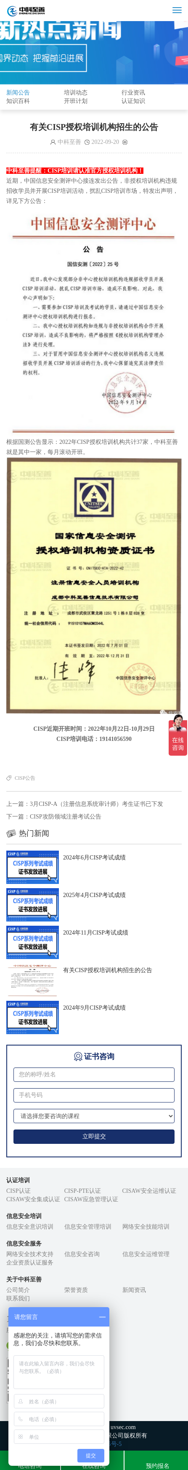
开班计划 (75, 101)
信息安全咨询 (82, 1254)
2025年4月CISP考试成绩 (94, 895)
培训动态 (75, 92)
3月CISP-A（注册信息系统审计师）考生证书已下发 (96, 804)
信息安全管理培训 (87, 1227)
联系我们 (18, 1298)
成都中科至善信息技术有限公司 (58, 10)
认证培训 (18, 1180)
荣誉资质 (76, 1290)
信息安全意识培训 (29, 1227)
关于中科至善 (24, 1279)
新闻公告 (18, 92)
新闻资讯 (134, 1290)
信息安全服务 (24, 1243)
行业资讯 (133, 92)
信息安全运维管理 (145, 1254)
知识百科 (18, 101)
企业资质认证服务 (29, 1262)
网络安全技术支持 (29, 1254)
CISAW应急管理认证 (91, 1199)
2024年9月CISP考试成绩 (94, 1008)
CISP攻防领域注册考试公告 (65, 816)
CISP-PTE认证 (82, 1191)
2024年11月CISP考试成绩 (95, 933)
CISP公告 (25, 778)
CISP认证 (18, 1191)
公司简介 (18, 1290)
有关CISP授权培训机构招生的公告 (107, 970)
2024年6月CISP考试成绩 (94, 857)
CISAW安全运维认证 (149, 1191)
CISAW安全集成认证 (33, 1199)
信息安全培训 (24, 1216)
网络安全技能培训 (145, 1227)
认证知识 (133, 101)
